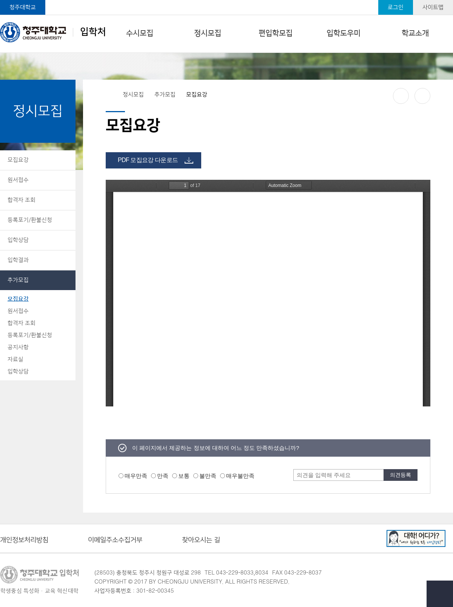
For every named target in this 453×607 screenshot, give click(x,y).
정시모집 (207, 33)
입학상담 (18, 240)
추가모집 (18, 280)
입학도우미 (344, 33)
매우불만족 (240, 476)
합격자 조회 (21, 200)
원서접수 (18, 180)
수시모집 (139, 33)
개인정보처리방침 (24, 540)
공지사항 (18, 347)
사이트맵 (433, 7)
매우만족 (136, 476)
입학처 (53, 32)
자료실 (15, 359)
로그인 (396, 7)
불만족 (207, 476)
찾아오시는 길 (201, 540)
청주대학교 (22, 7)
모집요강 (18, 160)
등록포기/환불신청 (30, 220)
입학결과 (18, 260)
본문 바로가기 (226, 0)
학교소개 (415, 33)
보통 (184, 476)
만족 (162, 476)
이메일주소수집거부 (115, 540)
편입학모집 (276, 33)
